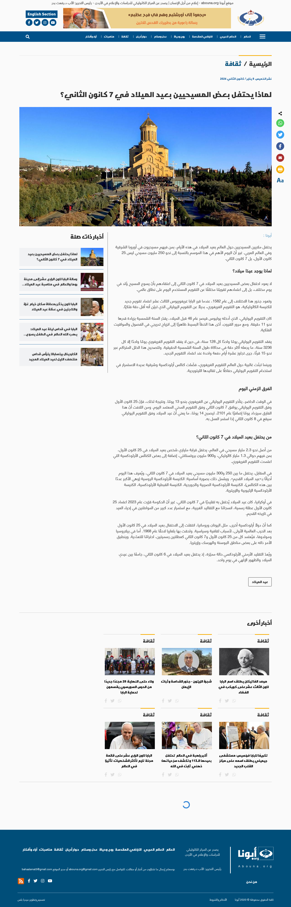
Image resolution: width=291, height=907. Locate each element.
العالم (247, 37)
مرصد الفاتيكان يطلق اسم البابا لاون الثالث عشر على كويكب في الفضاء (243, 687)
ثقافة (125, 37)
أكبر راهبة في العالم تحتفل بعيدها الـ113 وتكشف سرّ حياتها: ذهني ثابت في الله (186, 761)
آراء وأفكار (91, 37)
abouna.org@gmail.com (83, 869)
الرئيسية (260, 64)
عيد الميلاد (260, 582)
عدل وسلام (160, 37)
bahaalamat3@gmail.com (37, 869)
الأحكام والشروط (218, 899)
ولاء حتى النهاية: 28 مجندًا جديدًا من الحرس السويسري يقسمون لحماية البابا (129, 687)
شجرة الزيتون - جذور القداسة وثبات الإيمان (186, 684)
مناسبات (109, 37)
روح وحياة (179, 37)
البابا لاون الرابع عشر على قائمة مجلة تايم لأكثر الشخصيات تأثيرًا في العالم (129, 761)
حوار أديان (141, 37)
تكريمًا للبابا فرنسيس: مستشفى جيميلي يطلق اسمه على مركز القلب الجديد (243, 761)
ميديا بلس (23, 899)
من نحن (251, 882)
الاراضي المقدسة (202, 37)
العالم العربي (228, 37)
